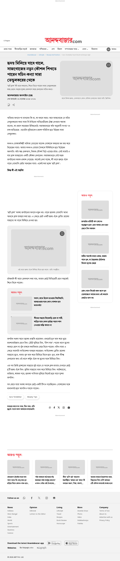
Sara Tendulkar (15, 397)
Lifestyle (41, 55)
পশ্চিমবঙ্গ (44, 49)
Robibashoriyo (82, 520)
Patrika (80, 523)
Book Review (62, 520)
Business (11, 530)
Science (10, 533)
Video (79, 517)
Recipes (59, 517)
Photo (79, 514)
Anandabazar (31, 55)
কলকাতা (33, 49)
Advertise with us (105, 517)
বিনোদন (94, 49)
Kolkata (10, 511)
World (10, 520)
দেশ (53, 49)
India (9, 517)
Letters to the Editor (38, 514)
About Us (102, 514)
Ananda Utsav (82, 511)
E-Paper (7, 41)
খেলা (85, 49)
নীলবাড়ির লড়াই (21, 49)
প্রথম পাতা (8, 49)
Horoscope (61, 523)
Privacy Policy (104, 520)
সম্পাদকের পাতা (72, 49)
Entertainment (13, 526)
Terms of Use (104, 511)
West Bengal (12, 514)
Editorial (33, 511)
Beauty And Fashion (53, 55)
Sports (10, 523)
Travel (59, 514)
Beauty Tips (32, 397)
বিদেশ (59, 49)
